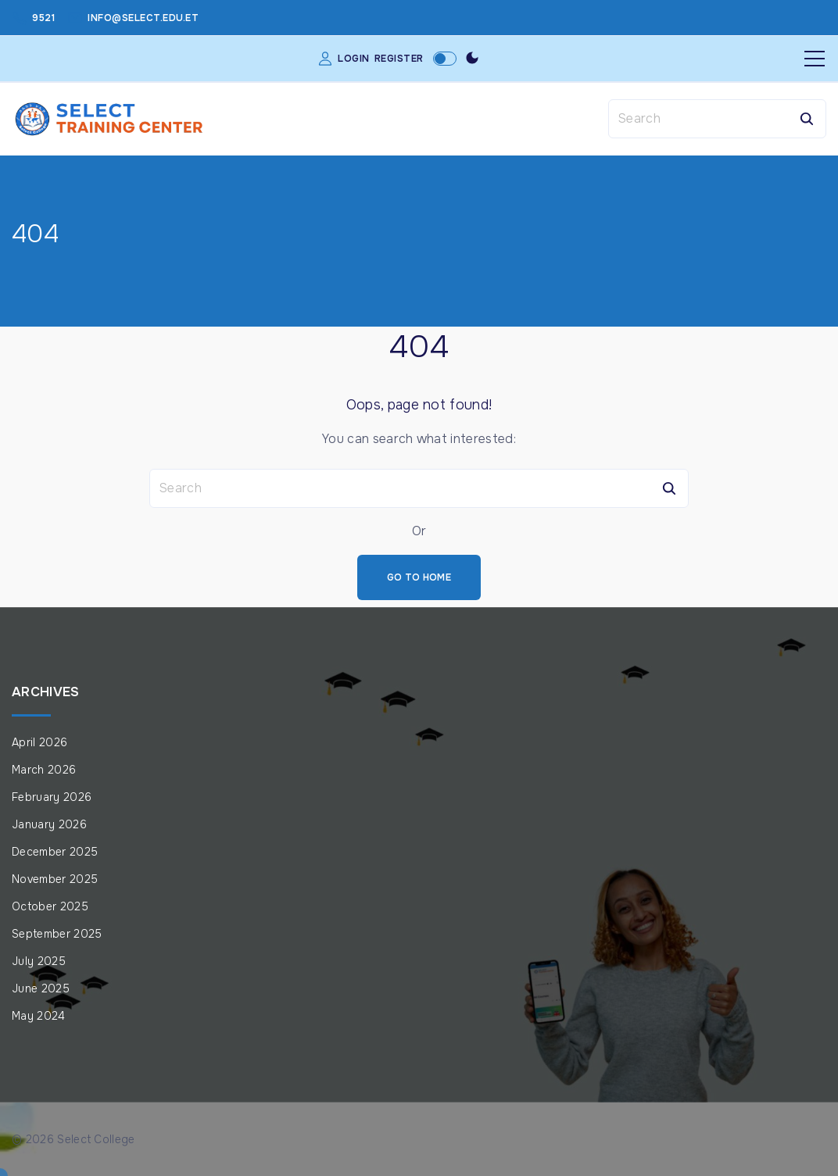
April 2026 (39, 742)
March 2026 (44, 770)
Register (399, 58)
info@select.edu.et (143, 18)
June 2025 (41, 988)
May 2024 (39, 1016)
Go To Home (419, 577)
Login (354, 58)
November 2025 (55, 879)
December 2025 (55, 852)
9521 (43, 18)
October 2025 (50, 906)
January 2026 (49, 824)
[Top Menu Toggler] (814, 58)
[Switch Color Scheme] (472, 58)
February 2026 (51, 797)
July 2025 (39, 961)
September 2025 (57, 934)
